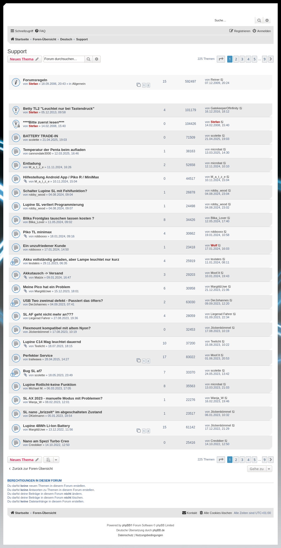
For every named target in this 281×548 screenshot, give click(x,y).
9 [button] (265, 59)
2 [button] (236, 59)
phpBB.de (159, 530)
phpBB (126, 525)
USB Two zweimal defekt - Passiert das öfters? (63, 301)
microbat (216, 149)
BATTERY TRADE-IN (40, 136)
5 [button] (254, 59)
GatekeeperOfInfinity (224, 108)
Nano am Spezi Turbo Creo (46, 441)
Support (17, 51)
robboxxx (41, 236)
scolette (34, 139)
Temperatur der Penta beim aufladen (54, 150)
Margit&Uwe (43, 291)
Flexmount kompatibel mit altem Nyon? (57, 328)
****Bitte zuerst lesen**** (43, 122)
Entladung (32, 163)
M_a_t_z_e (36, 167)
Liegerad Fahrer (39, 318)
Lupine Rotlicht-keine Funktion (49, 385)
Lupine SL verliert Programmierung (53, 205)
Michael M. (36, 388)
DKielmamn (36, 415)
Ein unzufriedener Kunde (44, 246)
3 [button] (242, 59)
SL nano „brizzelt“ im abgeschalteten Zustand (62, 412)
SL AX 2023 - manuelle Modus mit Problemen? (62, 398)
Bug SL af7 (32, 371)
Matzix (39, 277)
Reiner (215, 79)
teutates (34, 263)
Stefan (33, 83)
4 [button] (248, 59)
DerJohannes (38, 304)
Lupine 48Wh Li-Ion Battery (46, 426)
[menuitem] (40, 31)
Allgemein (78, 83)
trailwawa (35, 359)
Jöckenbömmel (39, 331)
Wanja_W (35, 402)
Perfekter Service (38, 355)
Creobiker (35, 444)
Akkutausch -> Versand (43, 273)
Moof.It (215, 272)
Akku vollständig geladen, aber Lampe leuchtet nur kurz (71, 259)
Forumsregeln (35, 80)
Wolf (214, 245)
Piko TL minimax (37, 232)
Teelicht (40, 346)
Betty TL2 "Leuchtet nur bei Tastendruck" (58, 108)
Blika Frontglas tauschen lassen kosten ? (58, 218)
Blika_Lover (36, 222)
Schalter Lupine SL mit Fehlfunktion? (55, 191)
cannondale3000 (40, 153)
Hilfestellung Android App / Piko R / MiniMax (61, 177)
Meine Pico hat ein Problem (46, 287)
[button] (221, 59)
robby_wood (37, 194)
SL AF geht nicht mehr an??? (48, 314)
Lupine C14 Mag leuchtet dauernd (52, 342)
